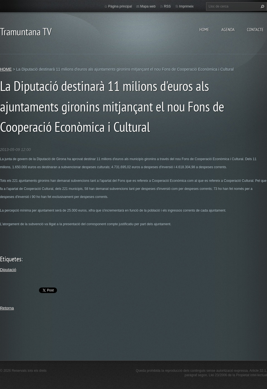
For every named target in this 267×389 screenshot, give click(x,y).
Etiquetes (10, 259)
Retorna (7, 308)
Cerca (262, 6)
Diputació (8, 269)
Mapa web (147, 6)
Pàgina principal (120, 6)
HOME (204, 29)
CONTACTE (255, 29)
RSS (167, 6)
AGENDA (228, 29)
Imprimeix (186, 6)
